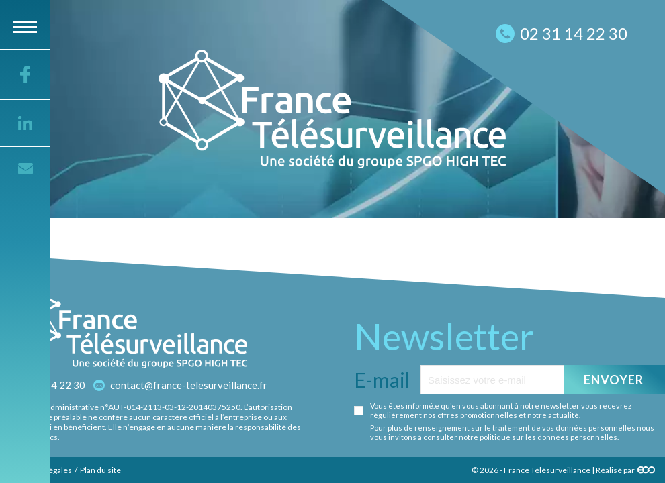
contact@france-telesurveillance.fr (188, 385)
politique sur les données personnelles (548, 437)
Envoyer (614, 379)
